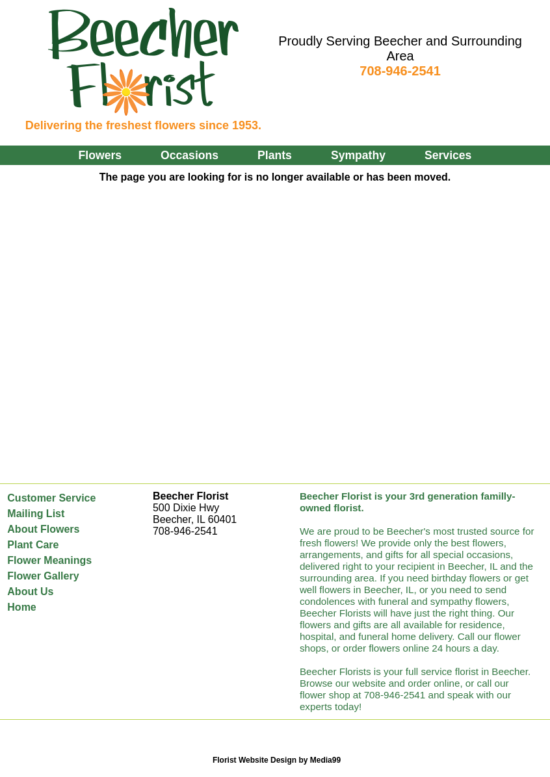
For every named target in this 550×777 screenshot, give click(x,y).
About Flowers (43, 529)
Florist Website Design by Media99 (277, 760)
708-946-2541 (400, 71)
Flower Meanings (49, 560)
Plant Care (33, 544)
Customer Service (51, 497)
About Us (30, 591)
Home (21, 607)
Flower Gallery (43, 575)
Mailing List (35, 513)
